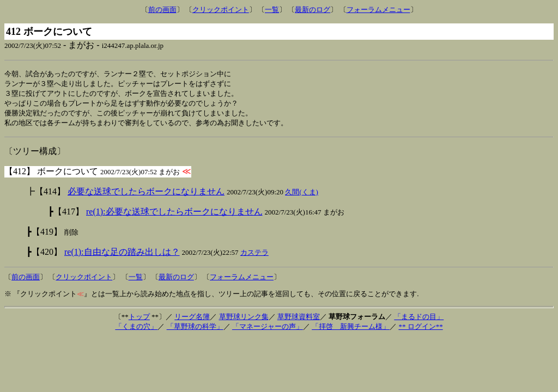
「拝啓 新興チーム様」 (351, 330)
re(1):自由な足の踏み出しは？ (122, 255)
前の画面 (162, 9)
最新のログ (312, 9)
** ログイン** (420, 330)
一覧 (272, 9)
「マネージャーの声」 (267, 330)
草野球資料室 (298, 320)
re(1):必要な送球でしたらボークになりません (174, 214)
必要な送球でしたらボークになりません (146, 194)
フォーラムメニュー (378, 9)
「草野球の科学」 (195, 330)
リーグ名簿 (192, 320)
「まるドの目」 (419, 320)
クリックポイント (220, 9)
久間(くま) (301, 195)
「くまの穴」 (136, 330)
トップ (139, 320)
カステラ (254, 256)
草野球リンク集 (244, 320)
